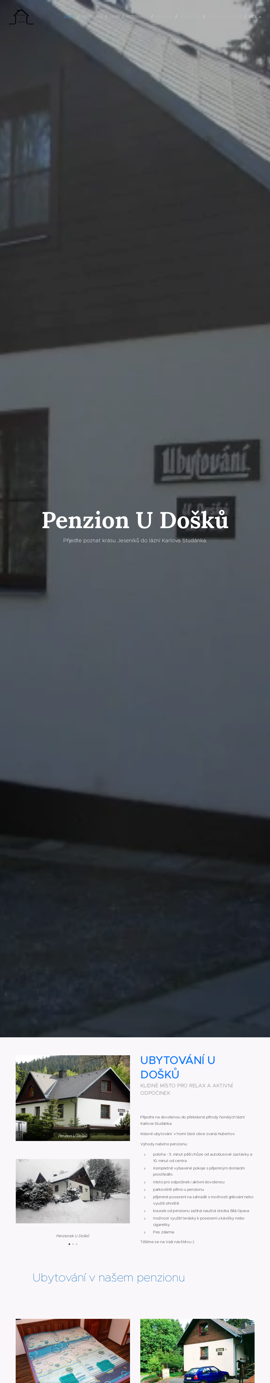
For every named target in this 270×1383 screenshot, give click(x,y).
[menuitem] (70, 16)
